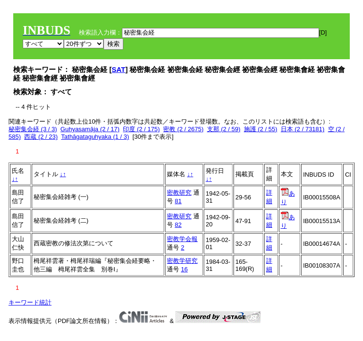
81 (178, 201)
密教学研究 (182, 260)
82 (178, 224)
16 (184, 269)
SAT (118, 69)
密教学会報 (182, 238)
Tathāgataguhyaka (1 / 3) (95, 136)
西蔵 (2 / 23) (41, 136)
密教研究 (179, 192)
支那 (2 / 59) (224, 129)
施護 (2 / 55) (260, 129)
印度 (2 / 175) (141, 129)
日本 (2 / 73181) (303, 129)
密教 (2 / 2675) (183, 129)
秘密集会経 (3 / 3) (33, 129)
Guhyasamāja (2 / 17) (90, 129)
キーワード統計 (30, 302)
